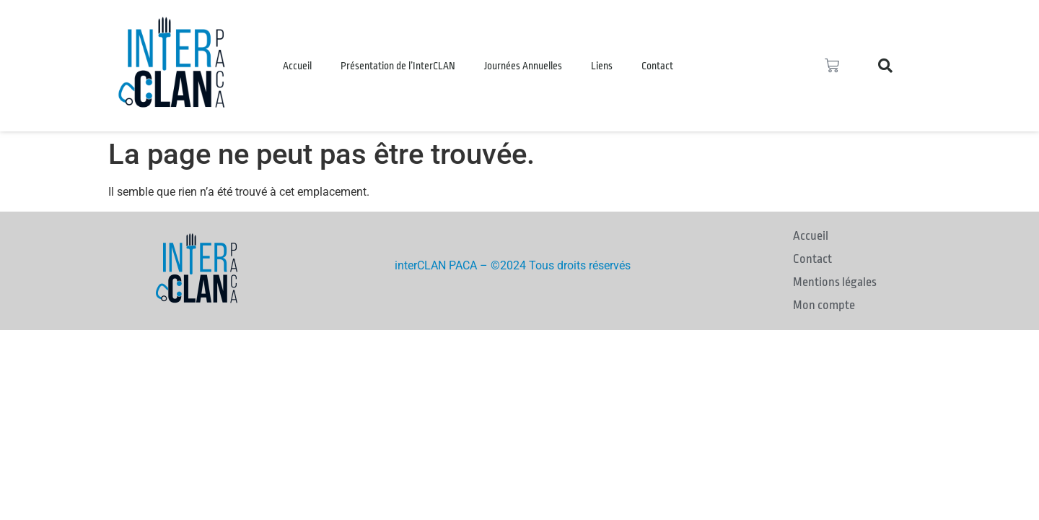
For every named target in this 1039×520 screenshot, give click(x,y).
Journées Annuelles (523, 66)
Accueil (297, 66)
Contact (657, 66)
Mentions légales (835, 282)
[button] (885, 65)
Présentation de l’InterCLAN (398, 66)
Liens (602, 66)
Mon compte (824, 305)
